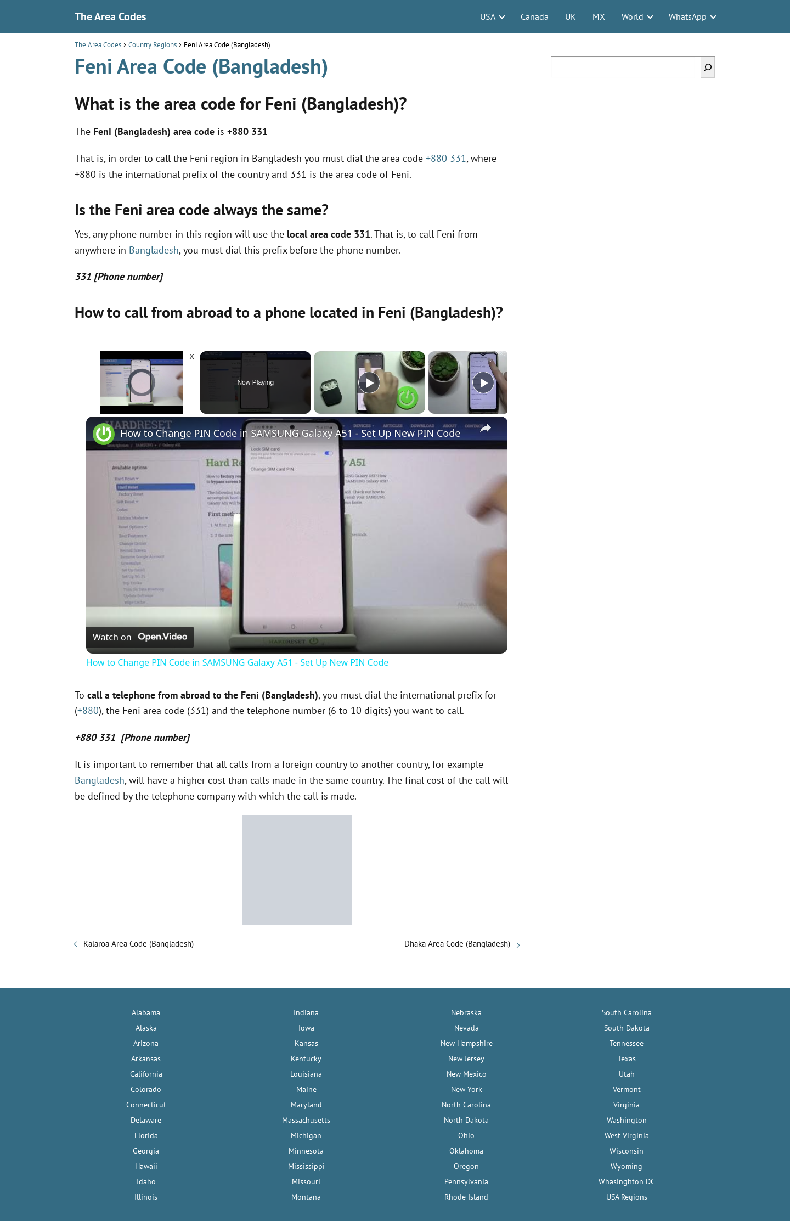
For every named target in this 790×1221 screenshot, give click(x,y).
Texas (627, 1059)
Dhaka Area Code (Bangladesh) (457, 943)
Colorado (146, 1089)
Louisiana (306, 1074)
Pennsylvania (466, 1181)
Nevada (466, 1028)
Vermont (627, 1089)
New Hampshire (467, 1043)
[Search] (708, 67)
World (633, 16)
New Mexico (467, 1074)
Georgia (146, 1151)
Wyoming (626, 1166)
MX (598, 16)
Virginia (626, 1105)
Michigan (306, 1135)
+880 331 (446, 158)
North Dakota (466, 1120)
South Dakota (627, 1028)
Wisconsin (627, 1151)
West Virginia (627, 1135)
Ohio (466, 1135)
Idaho (146, 1181)
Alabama (146, 1012)
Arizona (146, 1043)
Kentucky (306, 1059)
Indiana (306, 1012)
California (146, 1074)
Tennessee (627, 1043)
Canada (535, 16)
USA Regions (626, 1197)
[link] (104, 434)
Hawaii (146, 1166)
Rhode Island (466, 1197)
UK (570, 16)
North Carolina (466, 1105)
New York (466, 1089)
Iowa (306, 1028)
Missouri (306, 1181)
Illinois (145, 1197)
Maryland (306, 1105)
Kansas (306, 1043)
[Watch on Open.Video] (140, 637)
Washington (627, 1120)
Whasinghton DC (627, 1181)
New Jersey (466, 1059)
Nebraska (466, 1012)
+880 (88, 710)
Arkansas (146, 1059)
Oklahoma (466, 1151)
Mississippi (306, 1166)
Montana (306, 1197)
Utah (627, 1074)
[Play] (369, 382)
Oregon (466, 1166)
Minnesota (306, 1151)
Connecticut (146, 1105)
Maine (306, 1089)
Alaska (146, 1028)
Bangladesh (154, 250)
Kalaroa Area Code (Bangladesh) (138, 943)
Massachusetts (306, 1120)
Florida (146, 1135)
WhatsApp (688, 16)
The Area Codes (110, 16)
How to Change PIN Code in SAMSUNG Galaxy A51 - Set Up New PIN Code (290, 433)
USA (487, 16)
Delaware (146, 1120)
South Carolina (627, 1012)
